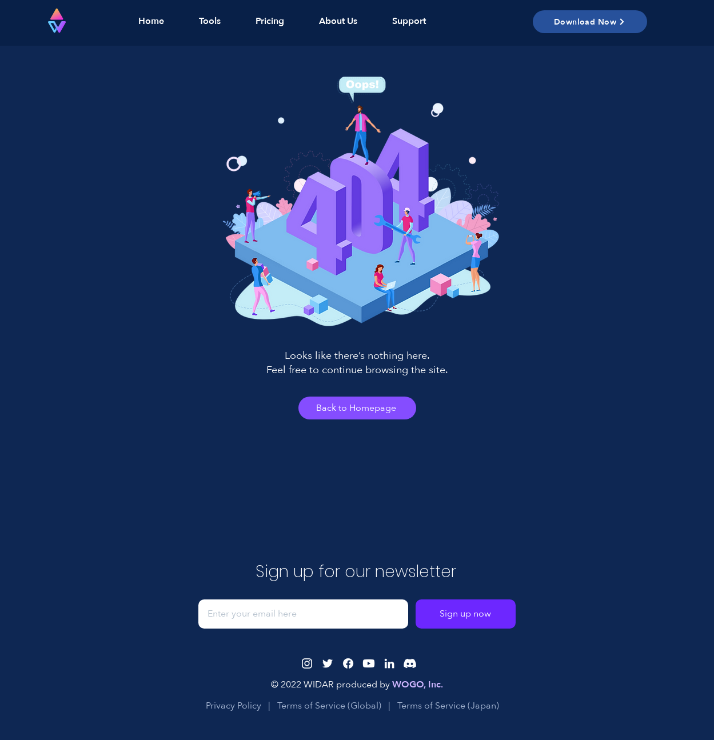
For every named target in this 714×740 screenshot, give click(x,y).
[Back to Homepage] (357, 408)
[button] (201, 21)
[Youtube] (369, 663)
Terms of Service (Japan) (449, 705)
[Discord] (410, 663)
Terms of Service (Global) (330, 705)
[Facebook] (348, 663)
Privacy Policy (233, 705)
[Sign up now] (466, 614)
